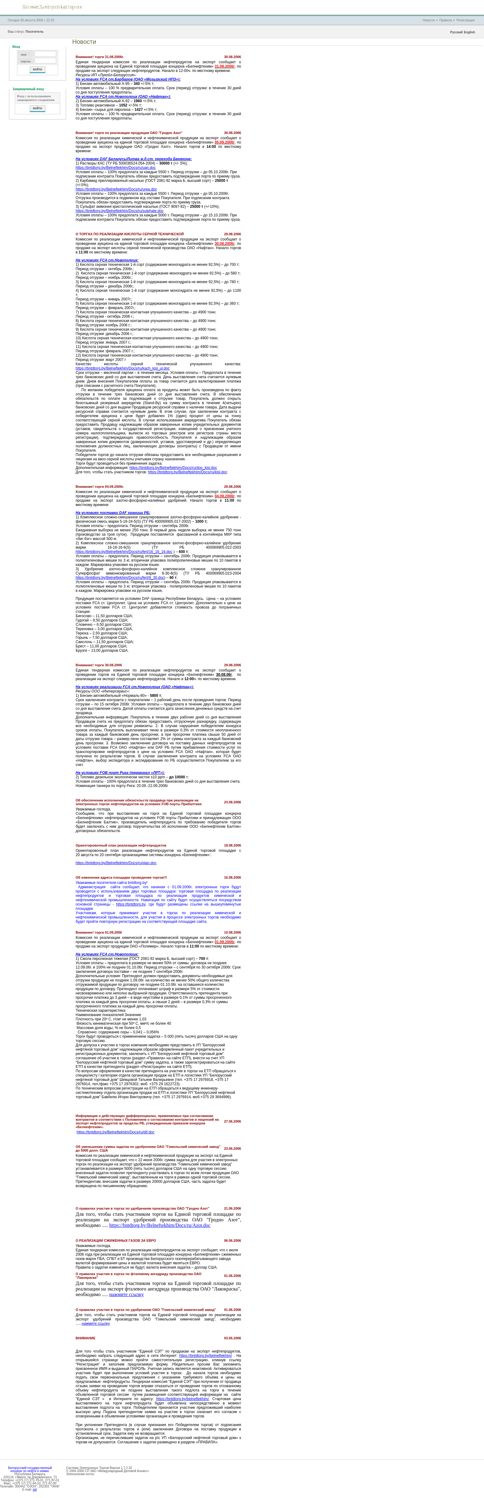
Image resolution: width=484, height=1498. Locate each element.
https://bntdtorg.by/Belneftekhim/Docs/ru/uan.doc (116, 167)
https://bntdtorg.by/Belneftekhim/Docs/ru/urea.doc (116, 189)
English (469, 32)
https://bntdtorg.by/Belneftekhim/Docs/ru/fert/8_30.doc (120, 577)
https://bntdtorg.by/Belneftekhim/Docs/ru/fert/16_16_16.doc (124, 552)
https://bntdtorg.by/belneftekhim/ (205, 1356)
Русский (456, 32)
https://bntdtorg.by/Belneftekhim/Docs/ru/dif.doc (115, 1132)
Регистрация (465, 20)
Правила (445, 20)
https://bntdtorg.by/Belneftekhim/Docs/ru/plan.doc (116, 863)
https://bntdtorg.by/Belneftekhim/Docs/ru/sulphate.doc (120, 211)
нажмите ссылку (126, 1294)
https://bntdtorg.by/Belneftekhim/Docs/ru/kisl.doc (187, 472)
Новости (429, 20)
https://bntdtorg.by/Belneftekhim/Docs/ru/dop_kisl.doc (173, 468)
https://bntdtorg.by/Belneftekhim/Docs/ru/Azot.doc (160, 1225)
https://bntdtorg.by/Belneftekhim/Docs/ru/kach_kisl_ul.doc (123, 368)
